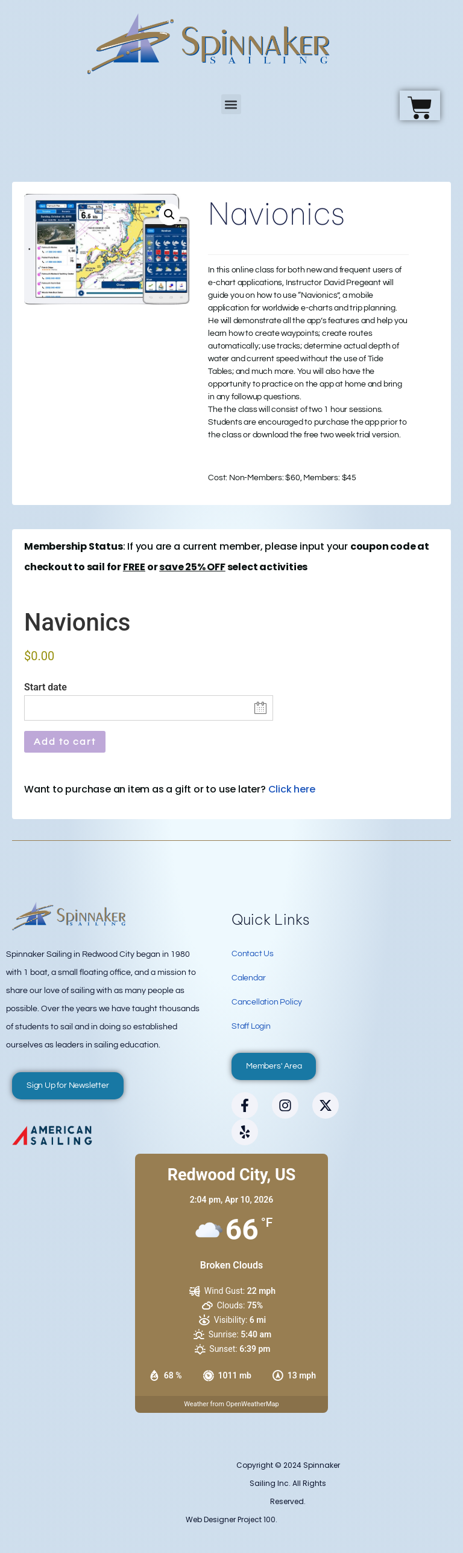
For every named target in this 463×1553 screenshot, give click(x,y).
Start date (45, 687)
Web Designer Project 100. (231, 1519)
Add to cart (65, 742)
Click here (291, 789)
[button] (231, 104)
